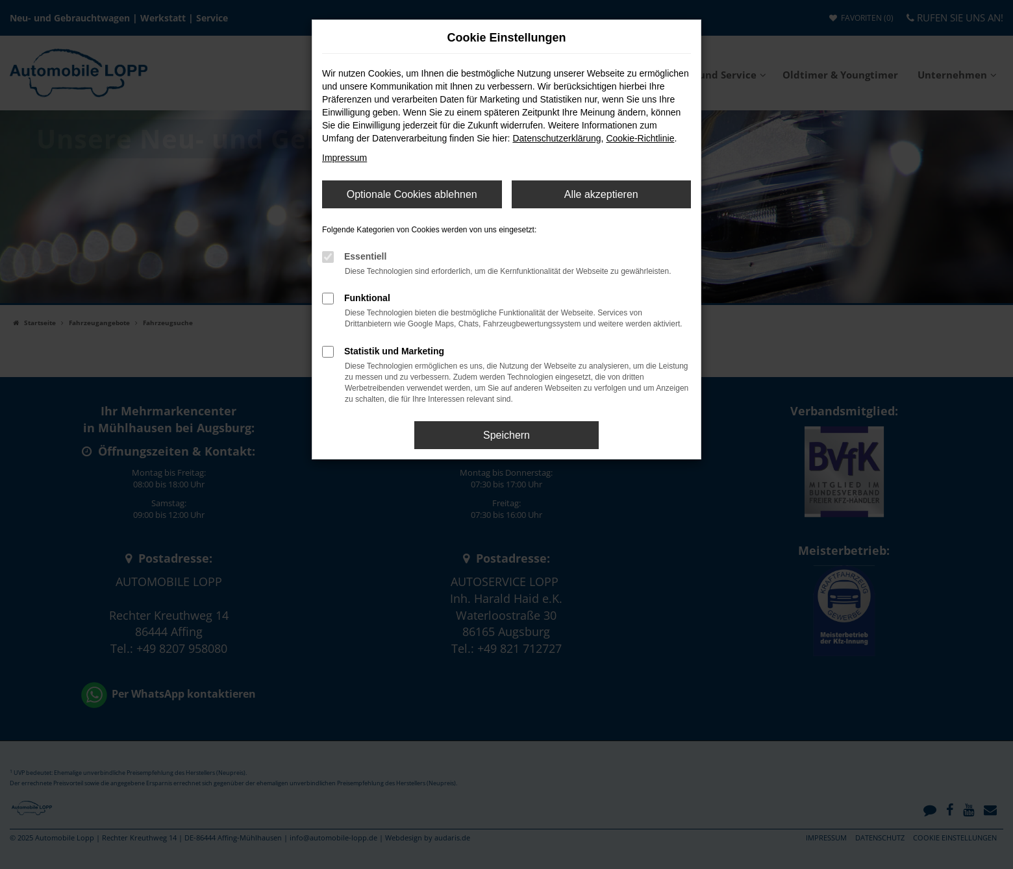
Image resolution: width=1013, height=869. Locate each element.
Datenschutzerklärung (556, 138)
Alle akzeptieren (601, 194)
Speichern (506, 435)
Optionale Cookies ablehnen (412, 194)
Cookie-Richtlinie (640, 138)
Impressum (344, 158)
